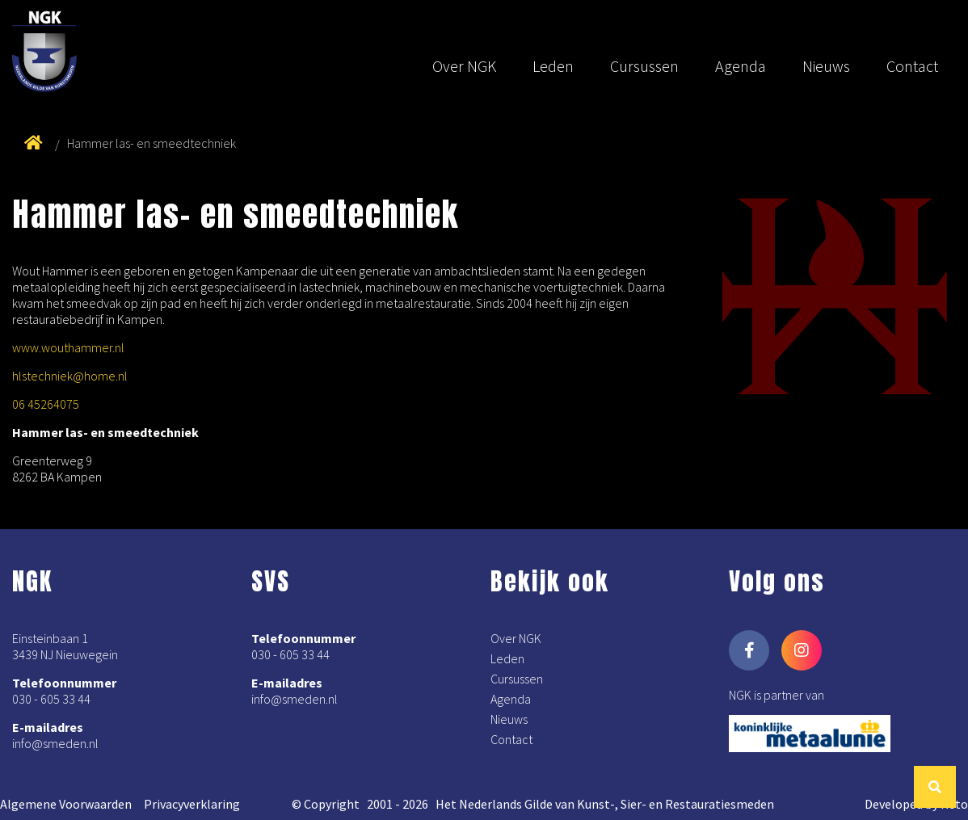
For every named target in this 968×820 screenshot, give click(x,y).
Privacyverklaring (192, 804)
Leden (553, 66)
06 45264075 (45, 404)
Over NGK (464, 66)
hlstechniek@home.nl (70, 376)
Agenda (740, 66)
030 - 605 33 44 (51, 699)
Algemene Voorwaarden (66, 804)
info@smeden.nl (55, 743)
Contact (912, 66)
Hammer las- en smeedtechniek (151, 143)
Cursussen (644, 66)
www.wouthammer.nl (68, 347)
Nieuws (826, 66)
